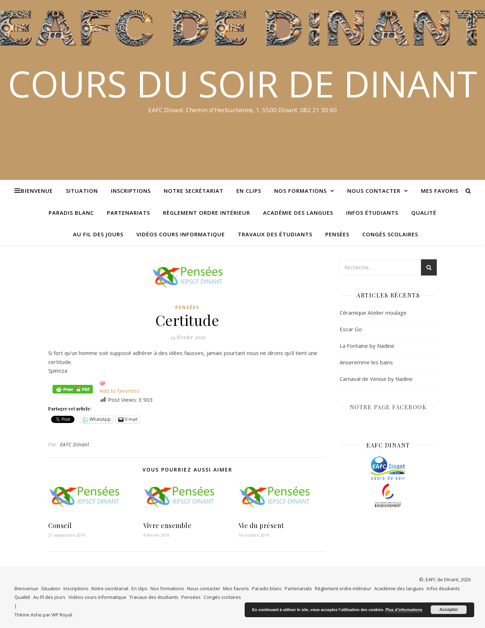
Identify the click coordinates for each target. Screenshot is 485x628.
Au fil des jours (98, 234)
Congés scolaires (390, 234)
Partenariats (128, 212)
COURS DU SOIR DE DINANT (242, 83)
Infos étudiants (372, 212)
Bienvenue (37, 190)
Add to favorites (119, 390)
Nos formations (300, 190)
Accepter (448, 609)
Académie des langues (298, 212)
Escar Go (351, 329)
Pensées (337, 234)
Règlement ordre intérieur (206, 212)
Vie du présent (261, 525)
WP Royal (61, 614)
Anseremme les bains (366, 362)
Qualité (423, 212)
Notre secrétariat (193, 190)
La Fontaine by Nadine (367, 345)
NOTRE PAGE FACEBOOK (388, 407)
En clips (248, 190)
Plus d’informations (403, 609)
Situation (82, 190)
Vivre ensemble (167, 525)
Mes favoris (439, 190)
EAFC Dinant (75, 444)
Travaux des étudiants (275, 234)
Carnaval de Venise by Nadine (376, 378)
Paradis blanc (71, 212)
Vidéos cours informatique (180, 234)
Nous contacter (373, 190)
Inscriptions (131, 190)
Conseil (60, 525)
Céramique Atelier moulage (373, 312)
